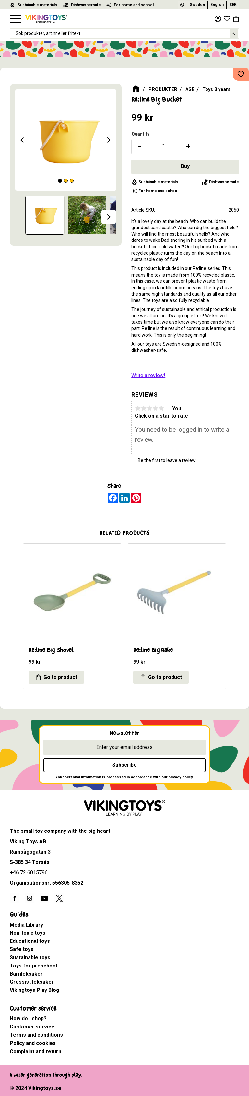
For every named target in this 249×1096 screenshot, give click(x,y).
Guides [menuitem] (19, 914)
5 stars (161, 408)
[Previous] (23, 140)
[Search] (234, 33)
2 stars (144, 408)
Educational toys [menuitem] (30, 941)
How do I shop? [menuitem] (28, 1019)
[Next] (108, 140)
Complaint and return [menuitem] (35, 1051)
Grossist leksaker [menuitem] (32, 982)
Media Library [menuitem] (26, 925)
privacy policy (180, 777)
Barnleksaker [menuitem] (26, 974)
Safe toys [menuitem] (21, 949)
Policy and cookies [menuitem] (33, 1043)
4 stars (155, 408)
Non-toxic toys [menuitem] (27, 933)
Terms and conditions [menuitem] (36, 1035)
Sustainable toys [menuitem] (30, 957)
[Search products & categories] (124, 33)
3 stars (149, 408)
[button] (15, 19)
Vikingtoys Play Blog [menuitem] (34, 990)
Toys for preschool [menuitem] (33, 966)
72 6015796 (34, 872)
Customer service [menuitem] (33, 1008)
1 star (138, 408)
